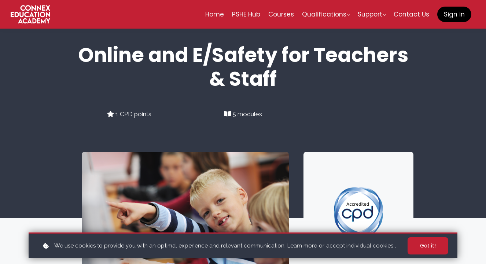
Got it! (428, 245)
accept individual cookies (359, 245)
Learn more (302, 245)
